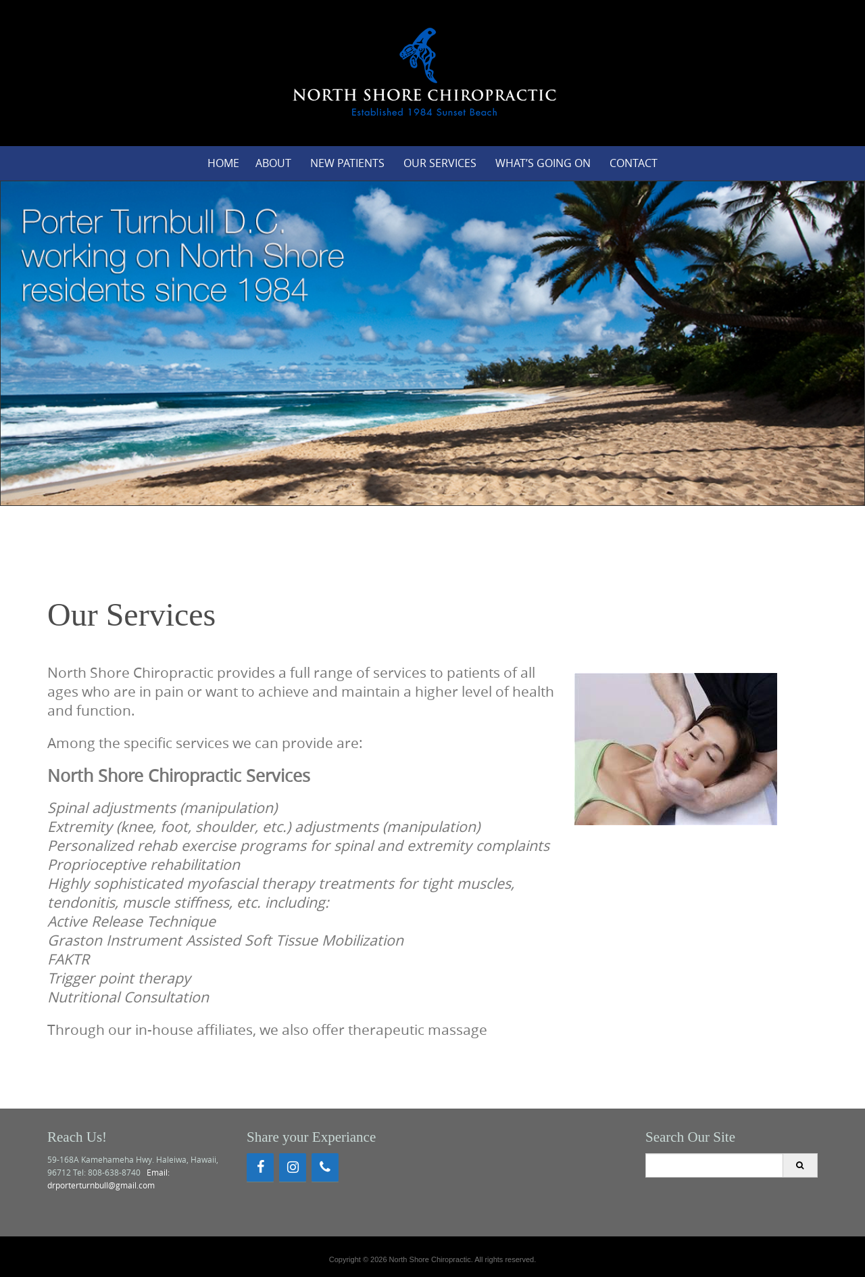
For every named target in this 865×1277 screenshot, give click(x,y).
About (273, 163)
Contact (634, 163)
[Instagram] (292, 1167)
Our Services (439, 163)
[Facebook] (260, 1167)
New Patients (347, 163)
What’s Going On (543, 163)
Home (223, 163)
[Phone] (325, 1167)
